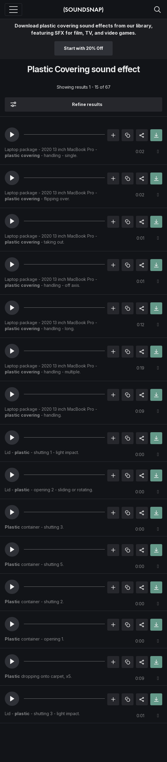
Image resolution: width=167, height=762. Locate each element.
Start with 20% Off (83, 48)
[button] (12, 134)
